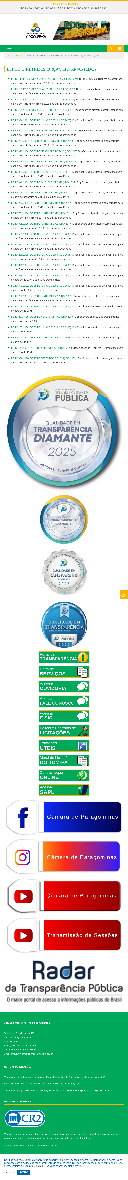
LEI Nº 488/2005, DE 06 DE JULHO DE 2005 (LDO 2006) (41, 260)
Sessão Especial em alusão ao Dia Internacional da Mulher (34, 1089)
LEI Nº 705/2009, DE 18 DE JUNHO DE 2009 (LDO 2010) (41, 229)
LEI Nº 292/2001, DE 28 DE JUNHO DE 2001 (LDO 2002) (41, 301)
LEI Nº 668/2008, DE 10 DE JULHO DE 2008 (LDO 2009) (41, 240)
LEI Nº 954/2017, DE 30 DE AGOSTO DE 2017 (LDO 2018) (42, 146)
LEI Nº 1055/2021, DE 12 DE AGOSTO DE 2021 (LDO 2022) (43, 105)
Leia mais (39, 1165)
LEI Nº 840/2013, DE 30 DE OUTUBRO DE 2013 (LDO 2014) (43, 188)
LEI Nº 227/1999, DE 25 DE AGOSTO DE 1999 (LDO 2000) (42, 322)
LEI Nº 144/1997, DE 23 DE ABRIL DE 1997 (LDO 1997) (41, 353)
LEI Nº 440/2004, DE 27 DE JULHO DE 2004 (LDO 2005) (41, 271)
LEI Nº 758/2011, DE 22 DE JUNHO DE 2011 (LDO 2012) (41, 208)
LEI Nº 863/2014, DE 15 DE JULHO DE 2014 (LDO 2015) (41, 177)
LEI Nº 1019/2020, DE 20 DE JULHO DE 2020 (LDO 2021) (41, 115)
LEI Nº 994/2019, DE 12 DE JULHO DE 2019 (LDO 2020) (41, 126)
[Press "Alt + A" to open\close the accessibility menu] (124, 594)
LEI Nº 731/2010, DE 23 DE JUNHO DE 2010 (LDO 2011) (41, 219)
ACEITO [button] (24, 1172)
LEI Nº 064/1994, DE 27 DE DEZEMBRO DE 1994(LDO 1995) (43, 364)
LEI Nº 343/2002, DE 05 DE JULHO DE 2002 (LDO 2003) (41, 291)
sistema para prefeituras (45, 1139)
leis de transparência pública (57, 1143)
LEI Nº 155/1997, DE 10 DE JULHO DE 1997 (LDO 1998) (41, 343)
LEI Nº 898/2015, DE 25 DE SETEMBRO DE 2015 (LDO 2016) (44, 167)
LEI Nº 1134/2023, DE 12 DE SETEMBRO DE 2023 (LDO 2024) (44, 84)
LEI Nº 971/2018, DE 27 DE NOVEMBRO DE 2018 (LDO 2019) (44, 136)
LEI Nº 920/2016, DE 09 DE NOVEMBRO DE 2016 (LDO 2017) (44, 157)
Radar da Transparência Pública (41, 1151)
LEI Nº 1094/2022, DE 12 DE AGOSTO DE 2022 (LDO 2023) (43, 95)
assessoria (82, 1139)
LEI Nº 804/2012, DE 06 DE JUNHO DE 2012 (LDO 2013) (41, 198)
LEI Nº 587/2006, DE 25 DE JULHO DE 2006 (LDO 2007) (41, 250)
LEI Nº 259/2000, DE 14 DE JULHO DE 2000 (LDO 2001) (41, 312)
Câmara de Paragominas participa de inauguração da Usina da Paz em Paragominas (47, 1096)
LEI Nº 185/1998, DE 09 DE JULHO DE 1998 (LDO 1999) (41, 333)
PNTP (18, 1151)
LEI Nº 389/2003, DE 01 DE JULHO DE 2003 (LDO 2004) (41, 281)
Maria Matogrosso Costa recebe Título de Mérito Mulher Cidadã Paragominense (63, 7)
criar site (24, 1139)
